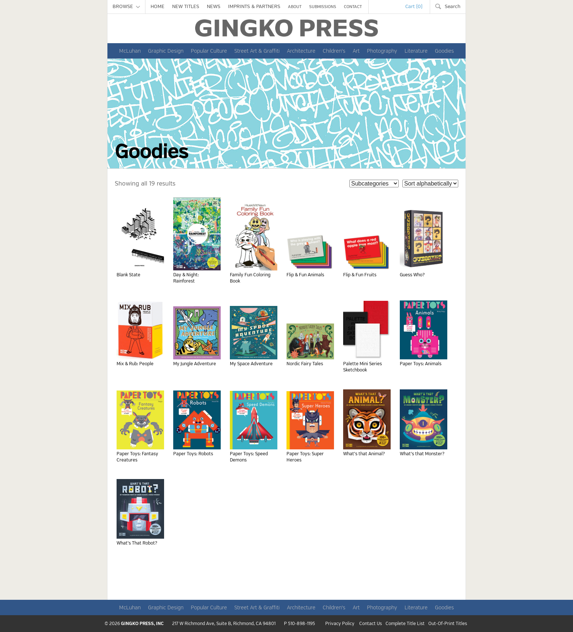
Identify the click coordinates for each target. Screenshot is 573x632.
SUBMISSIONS (322, 6)
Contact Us (370, 624)
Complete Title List (405, 624)
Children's (334, 51)
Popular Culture (209, 51)
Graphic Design (165, 51)
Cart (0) (413, 7)
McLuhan (130, 51)
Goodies (444, 51)
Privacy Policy (339, 624)
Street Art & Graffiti (257, 51)
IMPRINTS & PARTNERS (254, 7)
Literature (416, 51)
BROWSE (126, 7)
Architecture (301, 51)
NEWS (213, 7)
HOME (157, 7)
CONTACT (353, 6)
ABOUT (294, 6)
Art (356, 51)
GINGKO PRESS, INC (142, 624)
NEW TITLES (185, 7)
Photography (382, 51)
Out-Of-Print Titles (447, 624)
